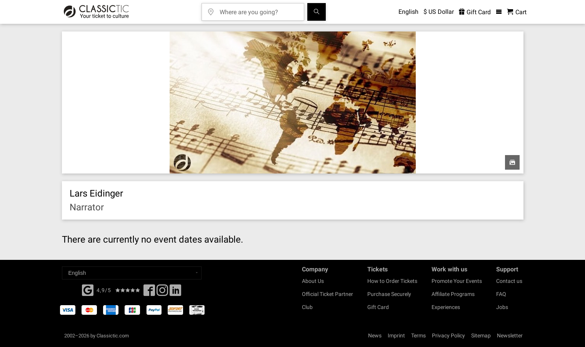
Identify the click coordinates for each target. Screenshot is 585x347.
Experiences (446, 307)
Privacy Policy (448, 335)
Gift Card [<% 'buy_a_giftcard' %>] (475, 12)
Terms (418, 335)
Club (307, 307)
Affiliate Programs (453, 294)
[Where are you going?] (258, 9)
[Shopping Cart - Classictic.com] (517, 12)
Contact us (509, 281)
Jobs (502, 307)
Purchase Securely (389, 294)
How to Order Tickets (392, 281)
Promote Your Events (457, 281)
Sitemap (481, 335)
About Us (313, 281)
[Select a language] (132, 272)
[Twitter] (162, 292)
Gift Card (378, 307)
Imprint (396, 335)
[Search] (316, 12)
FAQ (501, 294)
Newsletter (510, 335)
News (375, 335)
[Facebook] (87, 289)
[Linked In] (175, 292)
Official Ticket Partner (327, 294)
